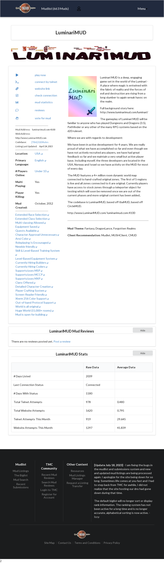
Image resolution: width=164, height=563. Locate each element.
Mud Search (20, 479)
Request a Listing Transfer (77, 484)
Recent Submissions (21, 485)
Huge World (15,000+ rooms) (34, 310)
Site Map (49, 543)
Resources (77, 471)
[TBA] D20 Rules (39, 142)
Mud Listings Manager (77, 477)
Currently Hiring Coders (31, 266)
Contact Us (64, 543)
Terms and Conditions (87, 543)
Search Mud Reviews (49, 484)
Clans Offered (25, 282)
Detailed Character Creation (34, 286)
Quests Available (27, 230)
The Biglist (21, 475)
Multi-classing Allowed (30, 222)
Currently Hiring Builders (31, 262)
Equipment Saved (27, 226)
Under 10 (42, 171)
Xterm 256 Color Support (32, 298)
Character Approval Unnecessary (37, 234)
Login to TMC (49, 490)
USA (39, 153)
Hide (142, 330)
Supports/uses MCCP (30, 274)
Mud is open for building (31, 314)
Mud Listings (21, 471)
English (40, 160)
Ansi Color (23, 238)
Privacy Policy (112, 543)
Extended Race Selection (32, 214)
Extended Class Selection (32, 218)
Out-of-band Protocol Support (35, 302)
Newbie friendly (26, 246)
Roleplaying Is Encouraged (33, 242)
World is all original (28, 306)
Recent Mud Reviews (49, 476)
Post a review (61, 341)
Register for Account (49, 496)
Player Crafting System (30, 290)
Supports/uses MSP (28, 270)
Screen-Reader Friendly (31, 294)
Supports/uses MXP (29, 278)
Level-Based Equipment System (36, 258)
